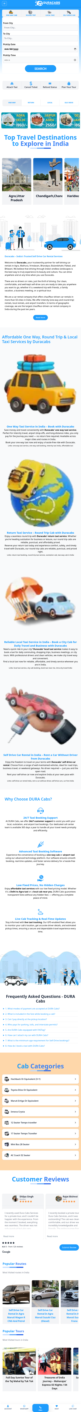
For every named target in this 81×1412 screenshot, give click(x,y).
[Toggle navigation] (4, 3)
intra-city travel (62, 668)
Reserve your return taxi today (19, 545)
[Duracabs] (47, 3)
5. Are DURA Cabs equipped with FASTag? (25, 1029)
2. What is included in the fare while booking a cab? (30, 1014)
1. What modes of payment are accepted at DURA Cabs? (32, 1008)
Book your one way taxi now (19, 442)
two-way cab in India (66, 555)
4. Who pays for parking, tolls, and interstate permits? (31, 1024)
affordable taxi (67, 445)
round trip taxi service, (37, 555)
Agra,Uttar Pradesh (17, 198)
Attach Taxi (12, 85)
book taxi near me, (48, 668)
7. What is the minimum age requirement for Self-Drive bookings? (37, 1040)
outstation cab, (52, 555)
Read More (40, 317)
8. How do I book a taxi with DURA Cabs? (25, 1045)
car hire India (68, 781)
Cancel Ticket (30, 85)
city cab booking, (34, 668)
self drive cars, (57, 781)
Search (40, 68)
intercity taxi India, (54, 445)
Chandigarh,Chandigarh (53, 196)
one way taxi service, (21, 445)
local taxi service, (20, 668)
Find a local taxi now (13, 661)
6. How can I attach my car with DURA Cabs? (26, 1035)
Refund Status (50, 85)
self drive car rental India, (22, 781)
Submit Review (69, 1247)
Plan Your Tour (69, 85)
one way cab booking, (38, 445)
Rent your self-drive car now (20, 774)
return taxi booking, (19, 555)
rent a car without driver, (42, 781)
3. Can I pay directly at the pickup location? (26, 1019)
